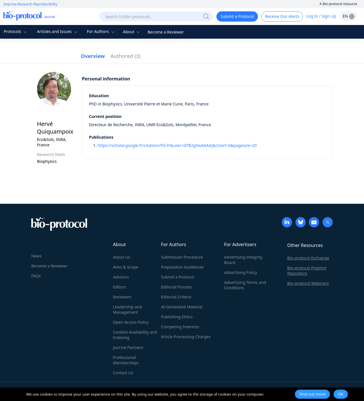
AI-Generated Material (181, 306)
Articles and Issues (57, 31)
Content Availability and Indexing (135, 334)
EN (349, 16)
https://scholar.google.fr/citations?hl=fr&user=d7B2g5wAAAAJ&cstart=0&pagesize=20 (177, 145)
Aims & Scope (125, 267)
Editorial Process (176, 287)
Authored (125, 56)
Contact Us (123, 372)
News (36, 256)
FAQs (36, 276)
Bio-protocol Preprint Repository (306, 270)
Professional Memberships (125, 360)
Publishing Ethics (177, 316)
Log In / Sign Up (321, 16)
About (132, 31)
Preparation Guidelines (182, 267)
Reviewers (122, 297)
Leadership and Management (127, 309)
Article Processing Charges (185, 336)
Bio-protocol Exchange (308, 258)
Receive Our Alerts (282, 16)
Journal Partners (128, 347)
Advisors (121, 277)
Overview (93, 56)
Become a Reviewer (166, 32)
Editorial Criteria (176, 297)
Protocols (16, 31)
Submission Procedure (182, 257)
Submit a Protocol (237, 16)
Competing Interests (180, 326)
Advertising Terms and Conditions (245, 285)
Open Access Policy (130, 322)
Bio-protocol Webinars (308, 283)
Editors (119, 287)
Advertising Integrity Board (243, 259)
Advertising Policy (240, 272)
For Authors (101, 31)
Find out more (312, 394)
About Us (121, 257)
